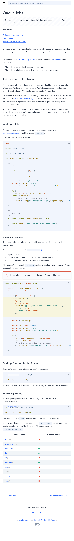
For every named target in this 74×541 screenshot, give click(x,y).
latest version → (20, 23)
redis (7, 475)
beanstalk (9, 456)
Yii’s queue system (28, 59)
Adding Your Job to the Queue (14, 42)
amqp (8, 447)
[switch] (37, 532)
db (6, 461)
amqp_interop (11, 452)
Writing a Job (8, 38)
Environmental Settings (58, 504)
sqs (7, 480)
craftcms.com (22, 528)
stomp (8, 484)
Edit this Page (51, 528)
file (7, 466)
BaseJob (60, 59)
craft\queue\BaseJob (12, 133)
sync (7, 489)
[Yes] (33, 520)
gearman (9, 470)
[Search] (39, 3)
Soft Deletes (12, 504)
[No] (41, 520)
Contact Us (36, 528)
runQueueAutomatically (29, 99)
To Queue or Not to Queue (13, 35)
